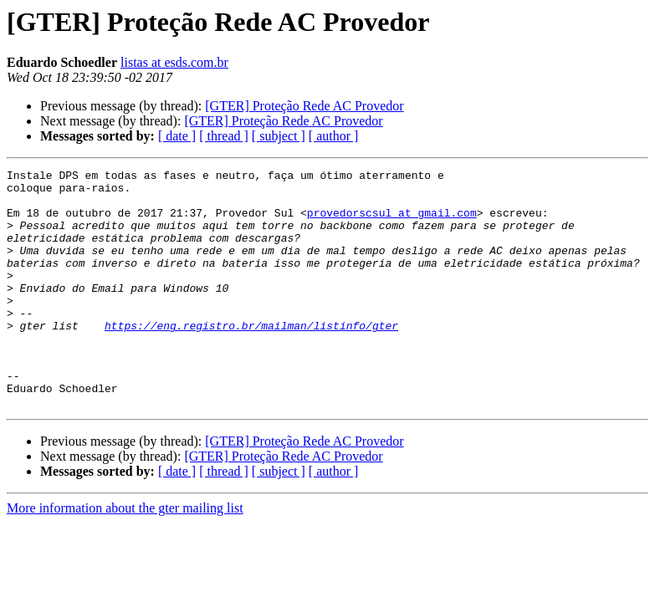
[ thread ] (223, 136)
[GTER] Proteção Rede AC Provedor (304, 106)
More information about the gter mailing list (125, 555)
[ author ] (334, 136)
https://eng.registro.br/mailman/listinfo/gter (251, 357)
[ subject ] (278, 136)
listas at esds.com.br (174, 62)
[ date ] (177, 136)
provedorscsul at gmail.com (392, 222)
